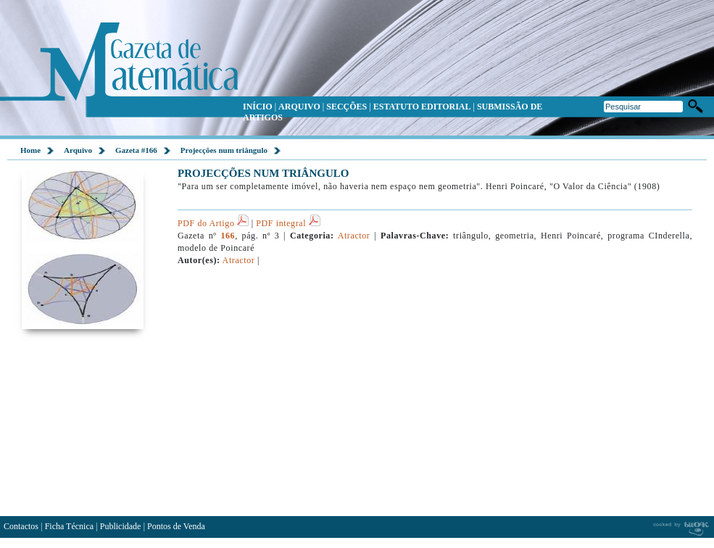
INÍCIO (258, 106)
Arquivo (78, 150)
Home (30, 150)
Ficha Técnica (69, 526)
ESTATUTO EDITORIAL (422, 106)
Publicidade (120, 526)
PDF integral (288, 223)
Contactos (21, 526)
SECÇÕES (346, 106)
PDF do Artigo (213, 223)
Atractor (354, 236)
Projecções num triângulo (223, 150)
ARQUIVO (299, 106)
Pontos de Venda (176, 526)
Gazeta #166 (136, 150)
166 (227, 236)
